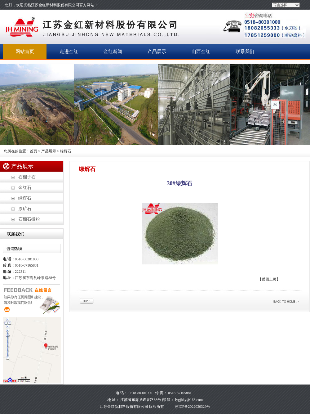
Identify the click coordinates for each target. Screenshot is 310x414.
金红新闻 (113, 51)
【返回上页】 (269, 279)
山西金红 (201, 51)
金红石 (24, 187)
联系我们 (245, 51)
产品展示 (157, 51)
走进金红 (69, 51)
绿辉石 (24, 198)
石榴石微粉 (29, 219)
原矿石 (24, 208)
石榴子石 (27, 177)
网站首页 (25, 51)
